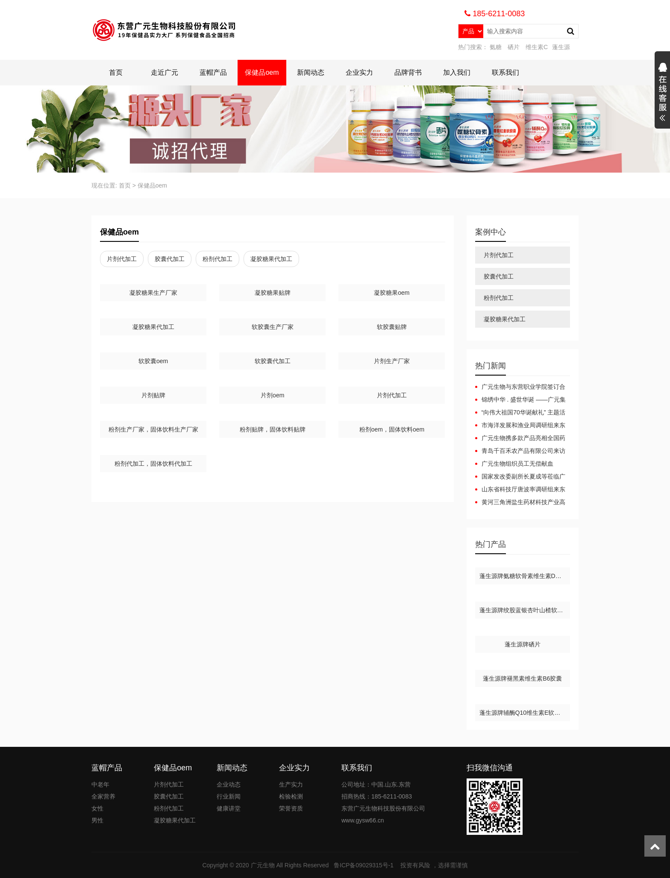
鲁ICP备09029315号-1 (364, 865)
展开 (662, 93)
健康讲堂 (229, 808)
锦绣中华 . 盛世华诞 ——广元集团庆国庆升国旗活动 (520, 400)
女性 (97, 808)
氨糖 (496, 47)
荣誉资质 (291, 808)
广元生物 (263, 865)
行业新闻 (229, 796)
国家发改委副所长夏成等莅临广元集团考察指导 (520, 477)
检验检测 (291, 796)
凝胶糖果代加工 (271, 258)
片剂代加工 (122, 258)
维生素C (537, 47)
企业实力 (359, 72)
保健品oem (262, 72)
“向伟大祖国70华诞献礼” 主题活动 (520, 413)
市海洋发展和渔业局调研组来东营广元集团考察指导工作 (520, 425)
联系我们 (505, 72)
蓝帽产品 (213, 72)
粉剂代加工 (217, 258)
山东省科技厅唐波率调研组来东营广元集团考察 (520, 489)
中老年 (100, 784)
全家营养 (103, 796)
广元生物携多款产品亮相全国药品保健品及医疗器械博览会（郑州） (520, 438)
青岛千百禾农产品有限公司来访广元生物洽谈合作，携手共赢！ (520, 451)
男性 (97, 820)
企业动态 (229, 784)
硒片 (514, 47)
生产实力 (291, 784)
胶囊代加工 (170, 258)
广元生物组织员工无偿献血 (517, 463)
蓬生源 (561, 47)
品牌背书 (408, 72)
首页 (116, 72)
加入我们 (456, 72)
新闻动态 (310, 72)
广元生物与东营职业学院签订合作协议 (520, 387)
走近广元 (164, 72)
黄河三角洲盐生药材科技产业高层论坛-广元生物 (520, 502)
